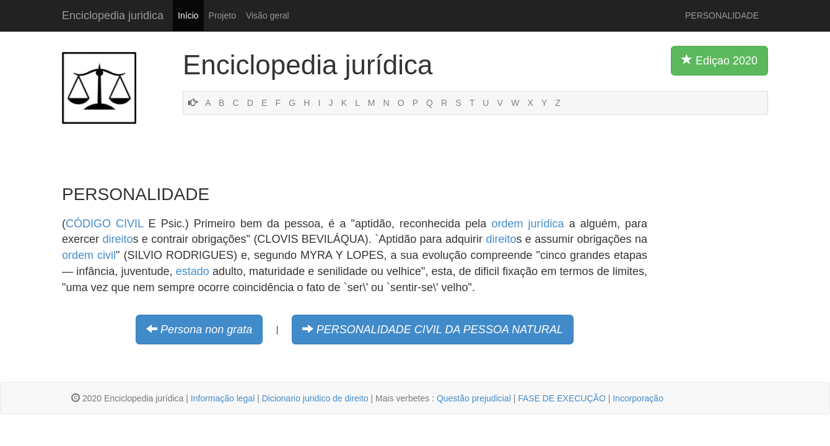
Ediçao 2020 (719, 60)
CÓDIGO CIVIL (104, 223)
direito (117, 239)
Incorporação (638, 398)
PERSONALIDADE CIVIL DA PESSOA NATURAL (440, 329)
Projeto (222, 15)
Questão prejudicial (474, 398)
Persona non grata (206, 329)
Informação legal (223, 398)
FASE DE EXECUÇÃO (562, 398)
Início (188, 15)
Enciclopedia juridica (113, 15)
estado (192, 271)
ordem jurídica (527, 223)
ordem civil (89, 255)
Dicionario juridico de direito (315, 398)
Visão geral (267, 15)
